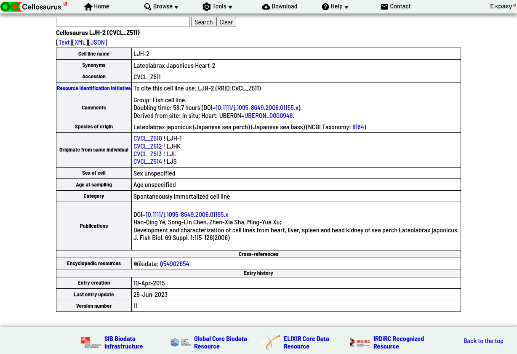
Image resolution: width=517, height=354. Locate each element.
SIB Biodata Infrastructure (123, 342)
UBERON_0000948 (269, 115)
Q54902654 (174, 263)
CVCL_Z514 (147, 161)
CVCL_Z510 (147, 138)
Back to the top (484, 340)
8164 (358, 126)
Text (64, 42)
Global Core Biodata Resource (220, 342)
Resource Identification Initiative (94, 88)
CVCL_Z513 (147, 153)
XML (80, 42)
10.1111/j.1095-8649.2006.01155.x (257, 107)
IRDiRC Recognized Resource (398, 342)
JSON (98, 42)
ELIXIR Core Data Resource (306, 342)
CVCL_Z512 (147, 146)
